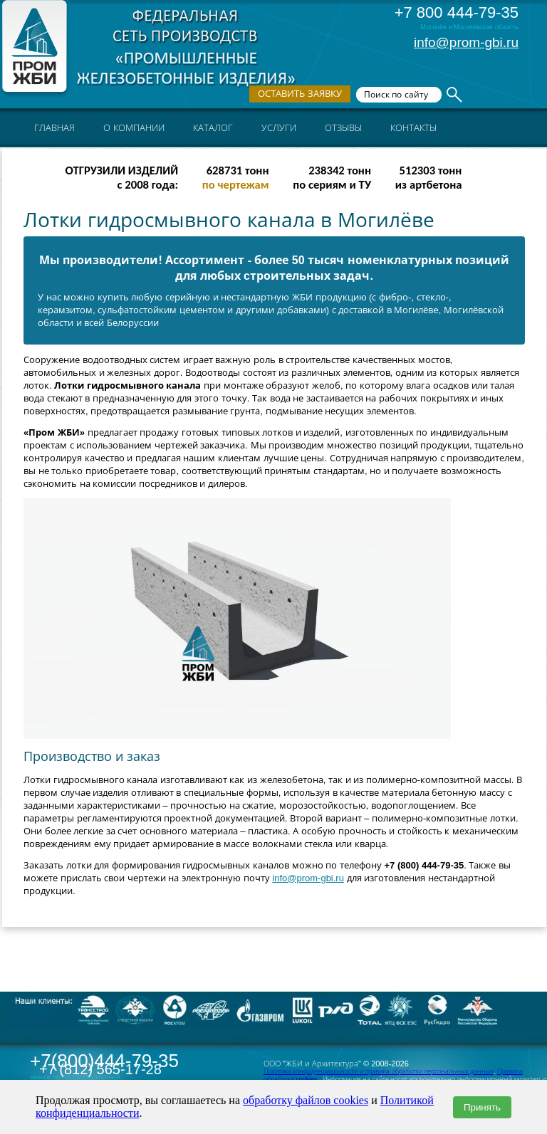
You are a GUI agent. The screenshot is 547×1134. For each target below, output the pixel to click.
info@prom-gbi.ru (466, 42)
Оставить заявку (300, 93)
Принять (482, 1107)
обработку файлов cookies (305, 1100)
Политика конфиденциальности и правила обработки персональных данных (379, 1071)
